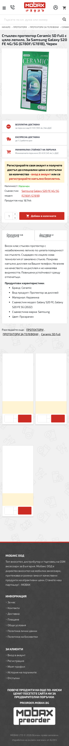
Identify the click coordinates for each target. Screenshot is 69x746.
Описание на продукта (15, 235)
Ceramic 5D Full (50, 334)
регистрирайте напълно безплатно (34, 178)
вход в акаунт (41, 174)
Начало (6, 27)
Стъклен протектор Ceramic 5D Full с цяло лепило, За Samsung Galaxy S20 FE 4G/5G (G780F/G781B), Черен (17, 484)
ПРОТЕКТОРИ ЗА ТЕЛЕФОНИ (44, 27)
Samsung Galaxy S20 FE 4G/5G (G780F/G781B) (40, 193)
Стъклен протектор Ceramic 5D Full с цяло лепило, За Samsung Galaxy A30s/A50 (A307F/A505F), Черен (17, 391)
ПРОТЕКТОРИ (20, 27)
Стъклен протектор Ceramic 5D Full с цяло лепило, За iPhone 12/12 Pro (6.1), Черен (51, 392)
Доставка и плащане (46, 235)
